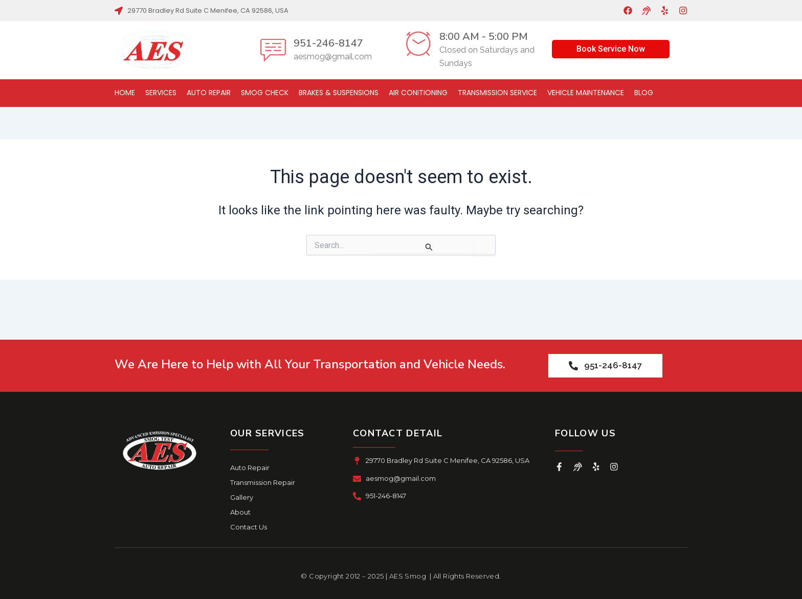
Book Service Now (610, 49)
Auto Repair (209, 92)
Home (125, 92)
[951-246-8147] (273, 49)
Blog (643, 92)
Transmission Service (497, 92)
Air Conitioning (418, 92)
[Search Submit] (429, 247)
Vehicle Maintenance (585, 92)
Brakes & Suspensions (338, 92)
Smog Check (264, 92)
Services (160, 92)
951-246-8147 (328, 43)
